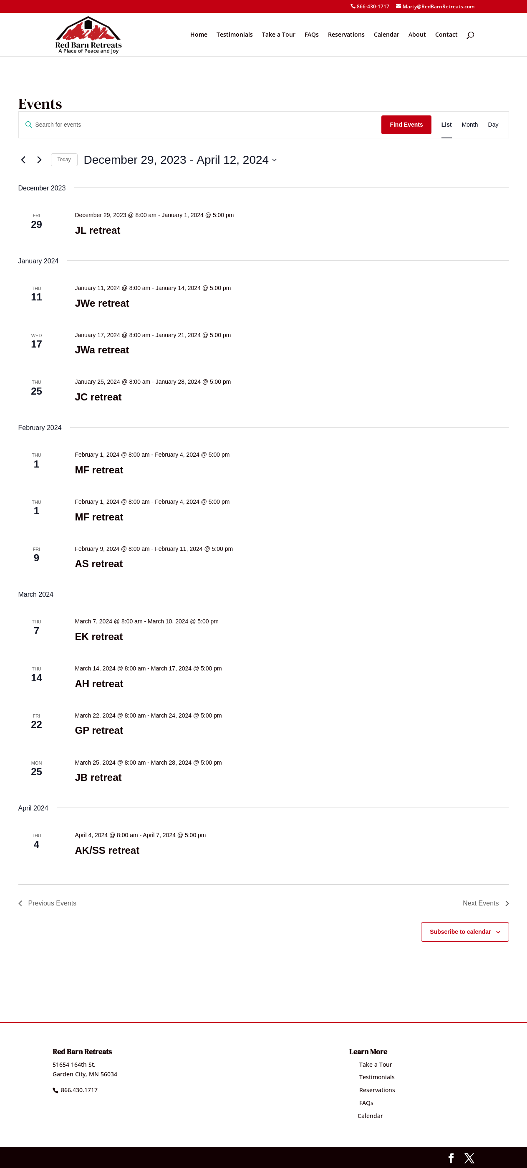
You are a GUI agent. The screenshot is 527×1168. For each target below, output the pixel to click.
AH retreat (99, 683)
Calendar (386, 35)
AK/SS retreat (107, 850)
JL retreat (97, 230)
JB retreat (98, 777)
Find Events (406, 124)
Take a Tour (278, 35)
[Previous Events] (23, 160)
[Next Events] (40, 160)
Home (198, 35)
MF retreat (99, 469)
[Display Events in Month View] (470, 125)
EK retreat (99, 636)
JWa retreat (102, 349)
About (417, 35)
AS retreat (99, 563)
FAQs (312, 35)
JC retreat (98, 397)
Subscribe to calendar (460, 931)
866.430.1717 (79, 1090)
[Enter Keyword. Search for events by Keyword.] (200, 125)
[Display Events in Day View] (493, 125)
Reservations (346, 35)
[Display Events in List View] (446, 125)
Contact (446, 35)
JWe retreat (102, 303)
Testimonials (235, 35)
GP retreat (99, 730)
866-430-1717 (373, 6)
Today (64, 160)
